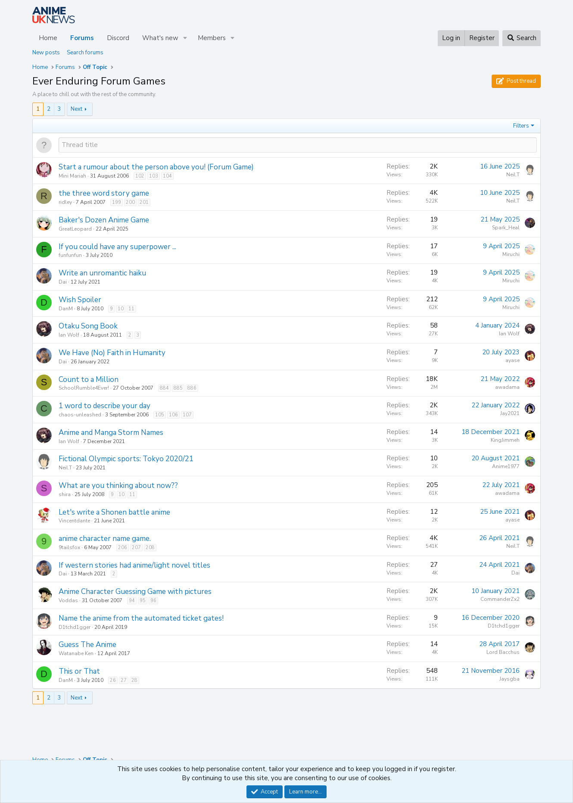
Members (212, 38)
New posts (46, 52)
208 (150, 547)
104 (167, 176)
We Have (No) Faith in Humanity (112, 353)
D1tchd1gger (74, 627)
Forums (82, 38)
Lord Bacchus (503, 652)
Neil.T (513, 174)
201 (144, 202)
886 (191, 388)
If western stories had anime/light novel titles (134, 565)
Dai (63, 281)
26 (113, 680)
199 (116, 202)
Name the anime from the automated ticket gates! (141, 618)
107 (187, 415)
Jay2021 (510, 413)
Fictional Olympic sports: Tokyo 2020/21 (126, 459)
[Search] (521, 38)
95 (143, 600)
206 (122, 547)
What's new (160, 38)
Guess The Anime (87, 645)
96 (153, 600)
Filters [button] (521, 126)
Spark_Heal (506, 227)
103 (153, 176)
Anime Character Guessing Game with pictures (135, 592)
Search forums (85, 52)
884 (164, 388)
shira (65, 494)
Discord (118, 38)
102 (139, 176)
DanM (66, 308)
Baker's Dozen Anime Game (104, 220)
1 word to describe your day (104, 406)
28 (134, 680)
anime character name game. (105, 539)
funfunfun (70, 255)
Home (48, 38)
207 (136, 547)
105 (159, 415)
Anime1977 (506, 466)
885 (178, 388)
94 (132, 600)
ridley (65, 202)
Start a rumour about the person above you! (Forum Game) (156, 167)
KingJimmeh (505, 440)
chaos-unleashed (80, 414)
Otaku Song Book (88, 326)
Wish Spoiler (80, 300)
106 (173, 415)
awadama (507, 387)
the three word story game (104, 193)
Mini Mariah (72, 175)
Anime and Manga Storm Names (111, 432)
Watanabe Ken (76, 653)
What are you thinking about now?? (118, 486)
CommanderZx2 (500, 599)
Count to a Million (88, 379)
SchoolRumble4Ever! (84, 387)
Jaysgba (509, 678)
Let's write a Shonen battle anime (114, 512)
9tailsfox (69, 547)
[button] (185, 38)
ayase (512, 360)
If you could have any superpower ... (117, 247)
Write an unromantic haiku (102, 273)
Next (76, 109)
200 (130, 202)
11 (131, 309)
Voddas (68, 600)
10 (121, 309)
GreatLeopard (75, 228)
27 (124, 680)
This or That (79, 671)
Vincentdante (74, 520)
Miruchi (511, 254)
